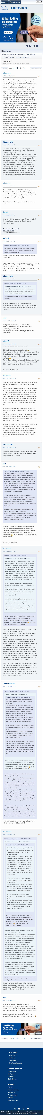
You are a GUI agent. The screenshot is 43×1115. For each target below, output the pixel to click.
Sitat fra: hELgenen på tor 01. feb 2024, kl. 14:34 (17, 691)
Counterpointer (9, 684)
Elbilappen (11, 1074)
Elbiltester (12, 1058)
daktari (5, 212)
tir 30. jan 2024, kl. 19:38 (9, 241)
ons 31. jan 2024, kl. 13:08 (9, 320)
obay (4, 318)
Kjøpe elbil (12, 1055)
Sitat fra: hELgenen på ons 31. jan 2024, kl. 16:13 (17, 471)
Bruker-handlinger (36, 68)
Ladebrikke (12, 1060)
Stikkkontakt (8, 142)
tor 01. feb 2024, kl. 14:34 (9, 551)
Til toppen (4, 1038)
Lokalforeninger (13, 1100)
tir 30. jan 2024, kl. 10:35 (9, 145)
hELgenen (7, 73)
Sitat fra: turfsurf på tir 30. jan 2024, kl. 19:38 (16, 283)
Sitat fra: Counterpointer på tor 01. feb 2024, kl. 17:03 (18, 838)
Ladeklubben (12, 1071)
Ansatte (10, 1097)
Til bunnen (4, 68)
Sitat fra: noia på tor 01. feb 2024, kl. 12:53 (15, 555)
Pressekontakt (12, 1095)
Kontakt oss (12, 1092)
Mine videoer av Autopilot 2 (11, 229)
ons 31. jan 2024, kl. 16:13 (9, 378)
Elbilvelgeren (12, 1079)
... (22, 68)
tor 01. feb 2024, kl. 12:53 (9, 466)
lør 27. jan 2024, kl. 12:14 (9, 76)
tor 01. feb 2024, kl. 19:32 (9, 1000)
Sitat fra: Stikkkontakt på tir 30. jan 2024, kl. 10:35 (17, 245)
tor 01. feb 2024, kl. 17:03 (9, 686)
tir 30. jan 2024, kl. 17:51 (9, 215)
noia (4, 464)
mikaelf (6, 341)
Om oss (10, 1087)
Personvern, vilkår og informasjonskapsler (30, 1112)
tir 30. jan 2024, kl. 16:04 (9, 186)
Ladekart (10, 1076)
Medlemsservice (13, 1090)
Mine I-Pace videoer (8, 230)
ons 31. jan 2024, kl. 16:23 (9, 447)
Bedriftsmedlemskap (15, 1063)
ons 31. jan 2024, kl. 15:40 (9, 344)
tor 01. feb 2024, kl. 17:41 (9, 834)
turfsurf (6, 238)
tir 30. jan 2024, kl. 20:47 (9, 279)
